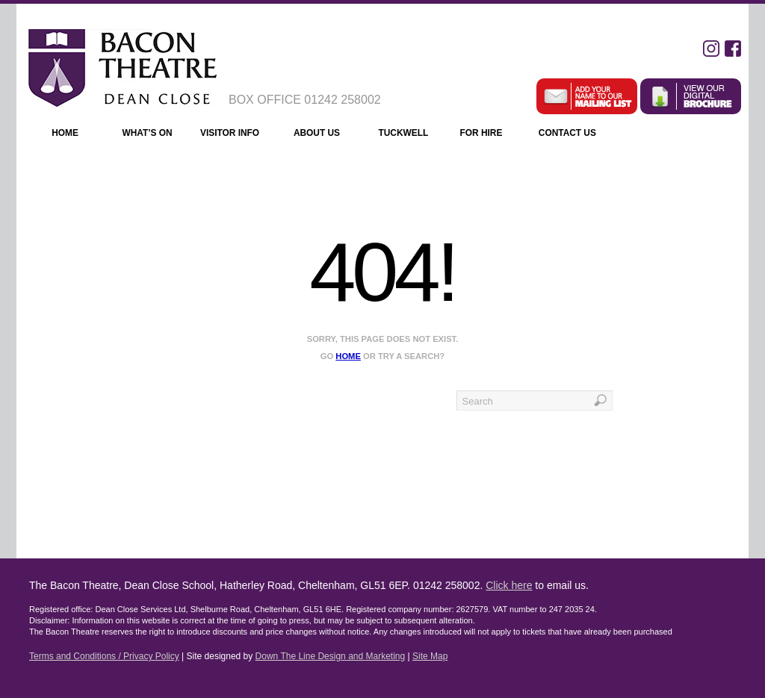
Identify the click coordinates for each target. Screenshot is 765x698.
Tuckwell (403, 133)
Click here (509, 585)
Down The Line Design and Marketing (330, 656)
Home (65, 133)
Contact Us (574, 134)
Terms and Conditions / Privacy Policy (104, 656)
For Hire (489, 134)
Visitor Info (236, 134)
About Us (324, 134)
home (348, 356)
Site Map (429, 656)
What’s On (147, 133)
